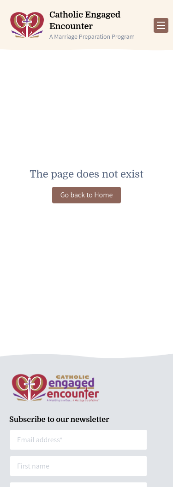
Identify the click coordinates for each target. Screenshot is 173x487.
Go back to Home (86, 195)
